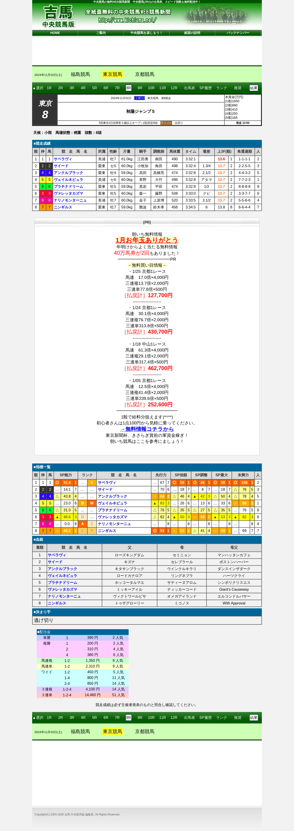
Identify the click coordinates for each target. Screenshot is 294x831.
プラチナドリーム (68, 186)
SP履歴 (205, 86)
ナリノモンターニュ (70, 200)
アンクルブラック (68, 173)
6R (106, 88)
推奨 (237, 86)
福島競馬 (80, 74)
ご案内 (101, 33)
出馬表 (189, 86)
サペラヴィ (63, 159)
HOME (55, 33)
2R (60, 88)
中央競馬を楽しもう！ (146, 33)
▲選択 (37, 88)
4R (83, 88)
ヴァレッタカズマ (68, 193)
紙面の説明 (192, 33)
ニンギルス (63, 207)
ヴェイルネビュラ (68, 180)
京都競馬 (144, 74)
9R (140, 88)
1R (49, 88)
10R (151, 88)
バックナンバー (238, 33)
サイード (61, 166)
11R (162, 88)
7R (117, 88)
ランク (221, 86)
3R (72, 88)
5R (94, 88)
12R (174, 88)
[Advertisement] (147, 51)
